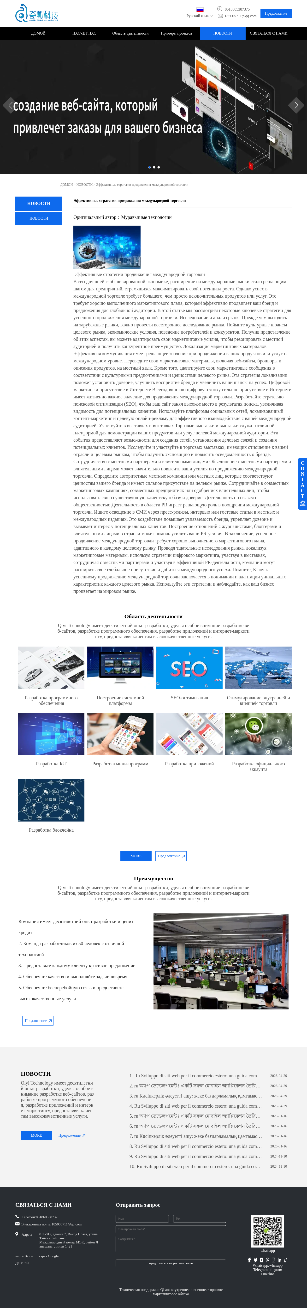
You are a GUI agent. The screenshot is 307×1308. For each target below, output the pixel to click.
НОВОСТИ (222, 33)
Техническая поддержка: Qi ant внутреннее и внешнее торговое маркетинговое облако (171, 1292)
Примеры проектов (176, 33)
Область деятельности (130, 33)
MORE (136, 856)
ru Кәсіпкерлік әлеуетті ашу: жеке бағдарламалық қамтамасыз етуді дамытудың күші (196, 1096)
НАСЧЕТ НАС (84, 33)
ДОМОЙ (38, 33)
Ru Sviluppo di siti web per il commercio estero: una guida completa (196, 1076)
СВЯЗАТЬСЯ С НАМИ (269, 33)
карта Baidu (24, 1256)
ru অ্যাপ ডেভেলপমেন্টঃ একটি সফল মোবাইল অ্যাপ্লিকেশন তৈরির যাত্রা (196, 1086)
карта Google (49, 1256)
